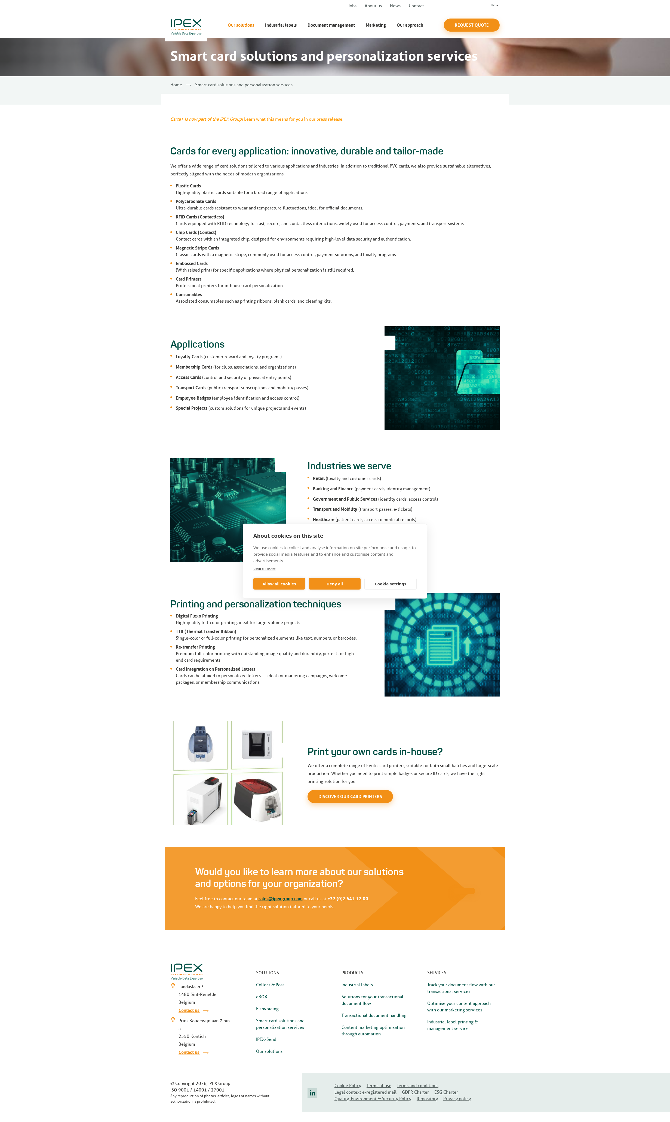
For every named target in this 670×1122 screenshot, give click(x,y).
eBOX (261, 996)
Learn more (264, 568)
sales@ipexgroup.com (281, 898)
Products (352, 972)
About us (373, 5)
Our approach (410, 25)
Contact (416, 5)
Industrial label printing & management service (452, 1025)
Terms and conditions (417, 1085)
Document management (331, 25)
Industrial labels (281, 25)
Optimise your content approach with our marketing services (459, 1006)
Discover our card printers (350, 796)
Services (436, 972)
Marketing (376, 25)
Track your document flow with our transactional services (461, 988)
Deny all (335, 583)
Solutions (267, 972)
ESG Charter (446, 1092)
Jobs (352, 5)
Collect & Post (270, 984)
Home (176, 84)
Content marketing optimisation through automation (373, 1030)
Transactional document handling (374, 1015)
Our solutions (241, 25)
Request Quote (472, 25)
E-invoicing (267, 1008)
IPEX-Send (266, 1039)
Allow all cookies (279, 583)
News (395, 5)
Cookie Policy (347, 1085)
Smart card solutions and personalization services (280, 1024)
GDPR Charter (415, 1092)
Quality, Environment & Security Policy (372, 1098)
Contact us (193, 1010)
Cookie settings (390, 583)
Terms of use (379, 1085)
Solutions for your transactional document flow (372, 1000)
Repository (427, 1098)
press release (329, 119)
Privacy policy (457, 1098)
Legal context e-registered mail (365, 1092)
